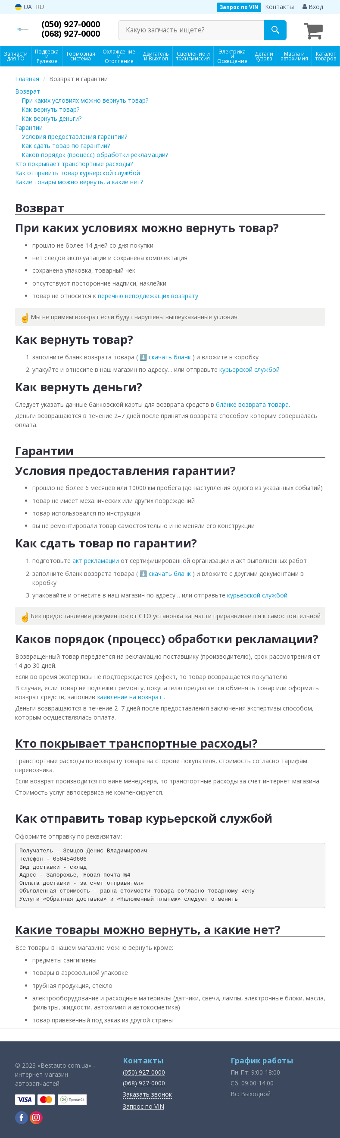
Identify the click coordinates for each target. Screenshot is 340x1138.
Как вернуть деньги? (51, 117)
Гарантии (29, 126)
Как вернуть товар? (50, 108)
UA (23, 7)
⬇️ (144, 356)
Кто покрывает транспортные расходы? (74, 162)
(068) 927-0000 (73, 34)
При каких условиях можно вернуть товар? (85, 99)
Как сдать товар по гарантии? (66, 144)
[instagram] (36, 1116)
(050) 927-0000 (73, 24)
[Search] (275, 30)
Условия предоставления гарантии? (74, 135)
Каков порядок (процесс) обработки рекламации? (95, 153)
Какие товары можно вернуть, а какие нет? (79, 180)
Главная (27, 77)
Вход (313, 7)
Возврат (27, 90)
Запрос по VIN (239, 7)
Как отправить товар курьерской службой (77, 171)
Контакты (279, 7)
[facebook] (21, 1116)
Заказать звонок (147, 1093)
